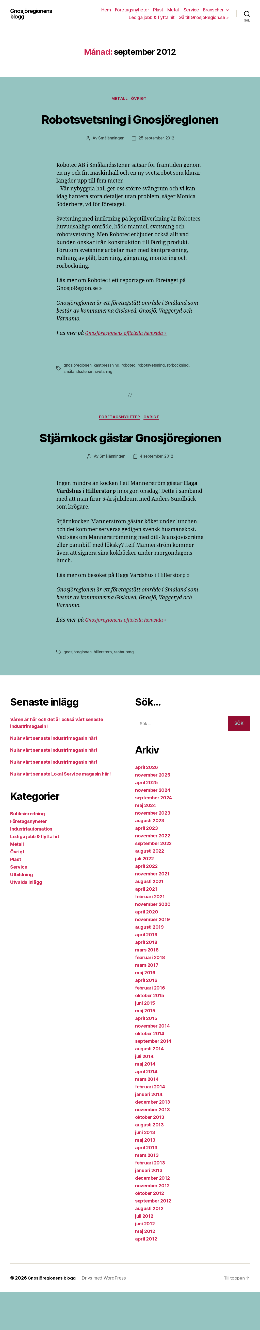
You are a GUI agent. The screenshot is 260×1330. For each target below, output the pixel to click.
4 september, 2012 (156, 494)
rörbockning (182, 384)
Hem (106, 9)
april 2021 (146, 926)
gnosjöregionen (78, 384)
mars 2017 (146, 1002)
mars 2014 (147, 1117)
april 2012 (146, 1276)
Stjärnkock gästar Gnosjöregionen (130, 465)
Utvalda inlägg (26, 920)
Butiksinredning (27, 851)
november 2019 (152, 957)
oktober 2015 (149, 1033)
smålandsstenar (77, 390)
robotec (130, 384)
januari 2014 (148, 1132)
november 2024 (152, 828)
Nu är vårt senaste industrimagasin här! (53, 776)
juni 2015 (145, 1041)
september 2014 (153, 1079)
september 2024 (153, 835)
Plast (158, 9)
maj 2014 (145, 1101)
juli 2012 (144, 1253)
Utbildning (21, 912)
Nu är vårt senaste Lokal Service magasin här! (60, 812)
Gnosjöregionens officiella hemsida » (130, 352)
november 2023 (152, 850)
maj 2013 (145, 1177)
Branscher (213, 9)
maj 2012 (145, 1269)
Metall (173, 9)
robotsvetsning (154, 384)
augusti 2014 (149, 1086)
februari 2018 (150, 995)
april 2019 (146, 972)
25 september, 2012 (156, 157)
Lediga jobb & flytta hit (151, 17)
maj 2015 (145, 1048)
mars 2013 (147, 1193)
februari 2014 (150, 1124)
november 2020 (153, 942)
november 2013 (152, 1147)
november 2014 (152, 1063)
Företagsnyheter (132, 9)
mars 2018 (147, 987)
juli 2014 (144, 1094)
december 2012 (152, 1215)
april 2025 (146, 820)
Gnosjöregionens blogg (32, 14)
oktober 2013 (149, 1155)
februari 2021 (150, 934)
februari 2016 (150, 1025)
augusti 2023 (149, 858)
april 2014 (146, 1109)
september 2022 (153, 881)
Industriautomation (31, 867)
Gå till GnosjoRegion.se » (203, 17)
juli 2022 (144, 896)
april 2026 (146, 805)
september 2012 (153, 1238)
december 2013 (152, 1139)
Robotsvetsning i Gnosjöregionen (130, 128)
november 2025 (152, 812)
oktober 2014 (149, 1071)
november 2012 (152, 1223)
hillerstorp (104, 690)
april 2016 (146, 1018)
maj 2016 (145, 1010)
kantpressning (108, 384)
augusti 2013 (149, 1162)
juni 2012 (145, 1261)
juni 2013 (145, 1170)
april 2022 (146, 904)
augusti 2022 (149, 888)
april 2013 (146, 1185)
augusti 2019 (149, 964)
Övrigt (141, 99)
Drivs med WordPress (107, 1315)
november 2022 (152, 873)
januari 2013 (148, 1208)
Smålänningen (110, 157)
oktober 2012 (149, 1231)
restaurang (126, 690)
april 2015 (146, 1056)
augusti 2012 (149, 1246)
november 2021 (152, 911)
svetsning (104, 390)
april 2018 (146, 980)
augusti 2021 (149, 919)
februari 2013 (150, 1200)
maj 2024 (145, 843)
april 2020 (146, 949)
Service (191, 9)
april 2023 (146, 866)
